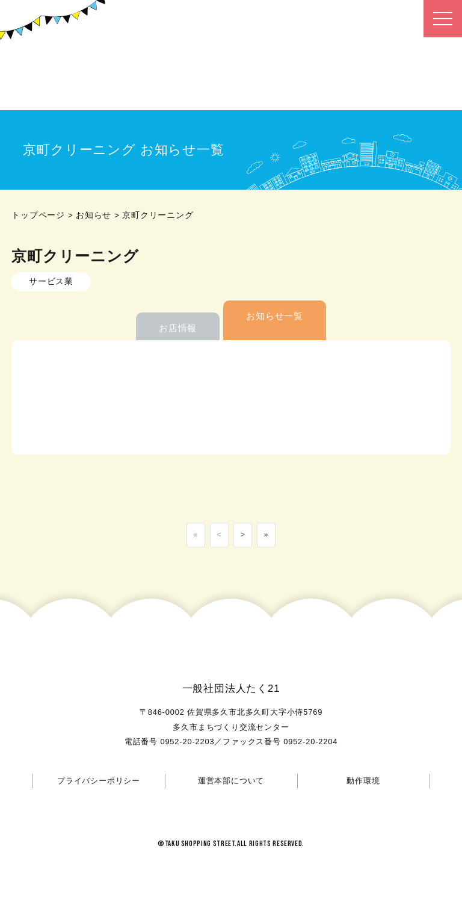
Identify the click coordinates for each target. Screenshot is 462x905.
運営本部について (231, 780)
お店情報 (178, 328)
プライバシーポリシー (98, 780)
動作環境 (363, 780)
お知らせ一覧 (274, 316)
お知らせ (93, 215)
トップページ (38, 215)
